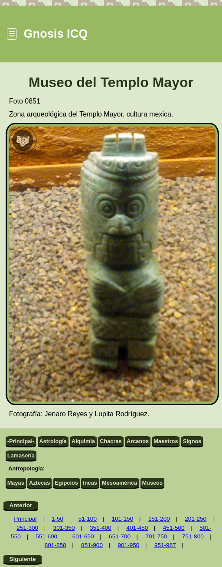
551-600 (46, 536)
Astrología (52, 441)
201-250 (195, 518)
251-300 (27, 528)
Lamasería (21, 455)
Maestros (165, 441)
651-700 (120, 536)
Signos (192, 441)
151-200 (159, 518)
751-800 (193, 536)
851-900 (92, 545)
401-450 (137, 528)
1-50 (57, 518)
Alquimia (83, 441)
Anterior (20, 505)
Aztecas (39, 483)
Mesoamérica (119, 483)
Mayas (15, 483)
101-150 (122, 518)
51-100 (87, 518)
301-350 (64, 528)
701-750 (156, 536)
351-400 (100, 528)
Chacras (111, 441)
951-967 (165, 545)
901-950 (128, 545)
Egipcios (66, 483)
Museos (152, 483)
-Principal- (21, 441)
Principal (25, 518)
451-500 (174, 528)
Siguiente (22, 559)
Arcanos (138, 441)
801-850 (55, 545)
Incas (90, 483)
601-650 (83, 536)
